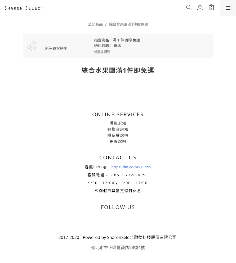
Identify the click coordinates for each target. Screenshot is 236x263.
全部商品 (95, 24)
